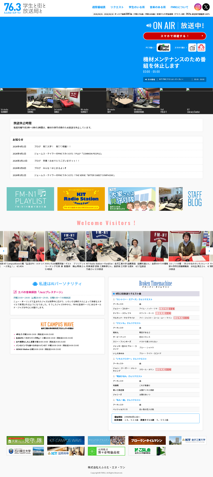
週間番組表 (99, 7)
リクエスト (117, 7)
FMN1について (179, 7)
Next (209, 251)
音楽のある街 (158, 7)
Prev (3, 251)
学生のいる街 (137, 7)
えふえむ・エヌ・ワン (24, 8)
